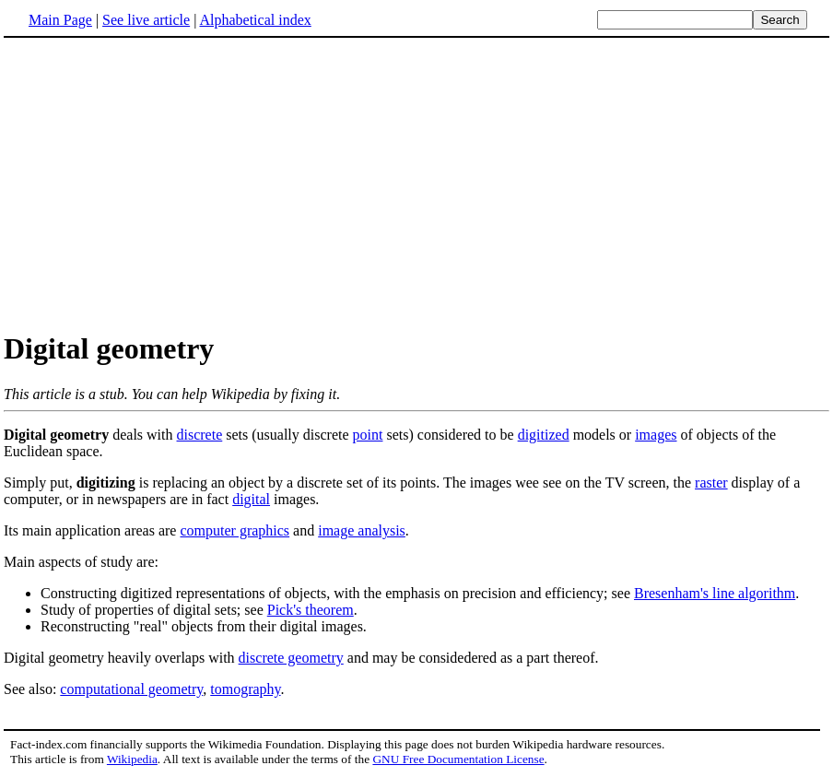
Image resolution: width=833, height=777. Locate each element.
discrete (200, 434)
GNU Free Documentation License (458, 759)
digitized (543, 434)
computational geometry (131, 689)
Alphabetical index (255, 20)
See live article (146, 20)
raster (711, 482)
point (368, 434)
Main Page (60, 20)
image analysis (361, 530)
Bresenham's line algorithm (714, 593)
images (655, 434)
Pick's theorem (310, 610)
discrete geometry (291, 657)
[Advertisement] (416, 183)
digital (251, 499)
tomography (245, 689)
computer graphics (234, 530)
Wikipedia (132, 759)
